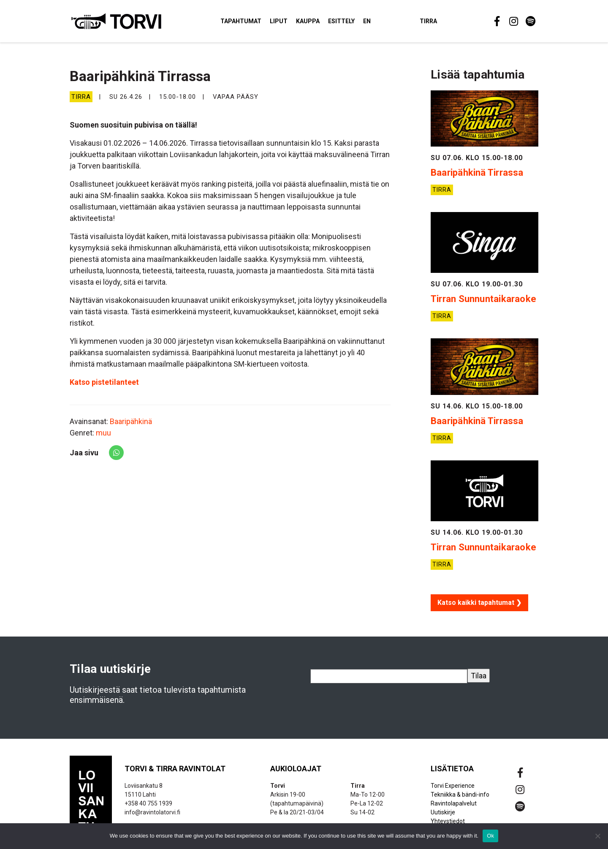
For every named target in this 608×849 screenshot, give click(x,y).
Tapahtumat (253, 22)
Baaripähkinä (131, 425)
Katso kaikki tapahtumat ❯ (479, 606)
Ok (490, 836)
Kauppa (320, 22)
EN (379, 22)
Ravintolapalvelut (454, 807)
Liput (291, 22)
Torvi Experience (453, 789)
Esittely (354, 22)
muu (103, 437)
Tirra (441, 22)
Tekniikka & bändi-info (460, 798)
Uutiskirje (443, 816)
